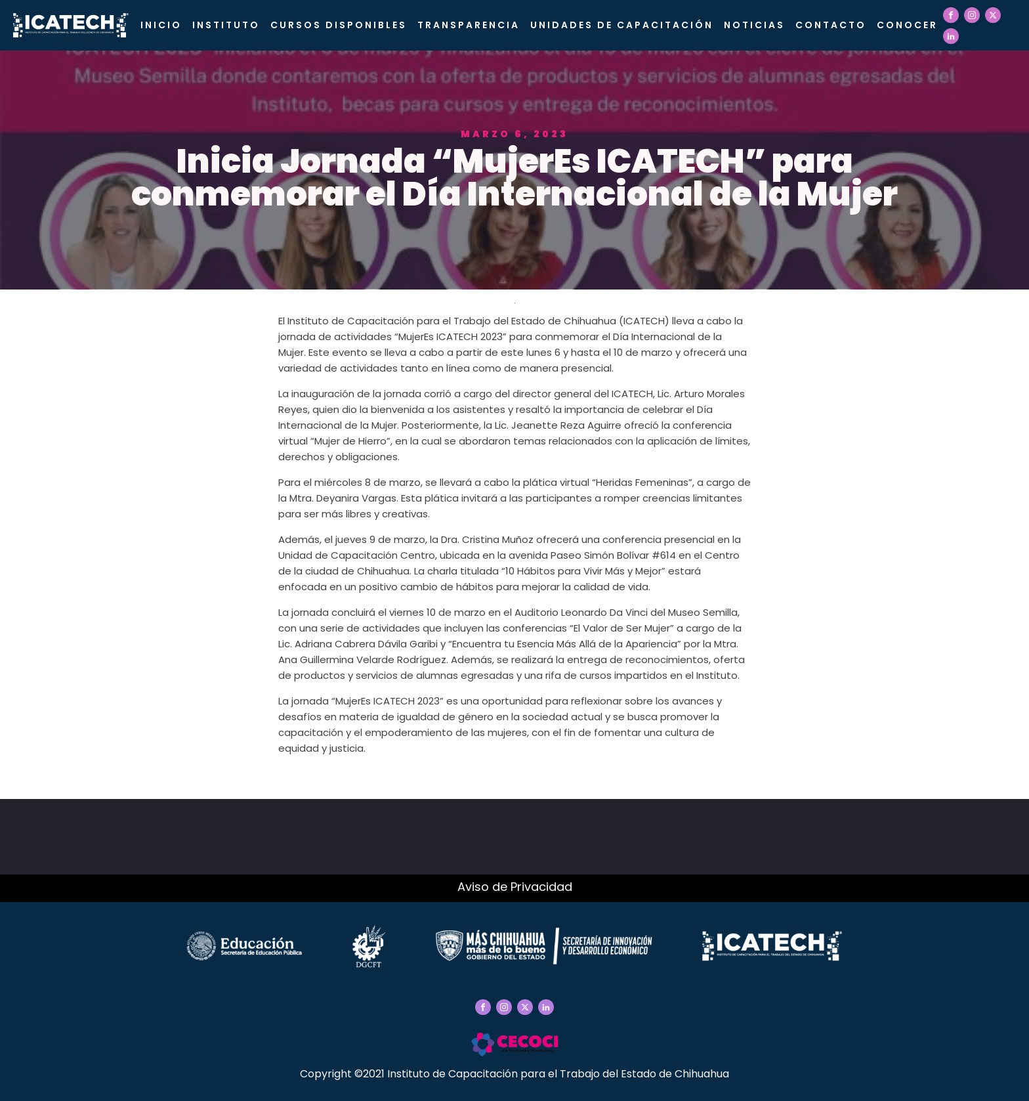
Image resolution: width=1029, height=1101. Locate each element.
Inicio (161, 25)
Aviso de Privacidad (514, 886)
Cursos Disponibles (338, 25)
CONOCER (907, 25)
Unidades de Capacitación (621, 25)
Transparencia (468, 25)
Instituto (226, 25)
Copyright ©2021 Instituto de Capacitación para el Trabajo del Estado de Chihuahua (514, 1073)
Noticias (754, 25)
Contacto (830, 25)
